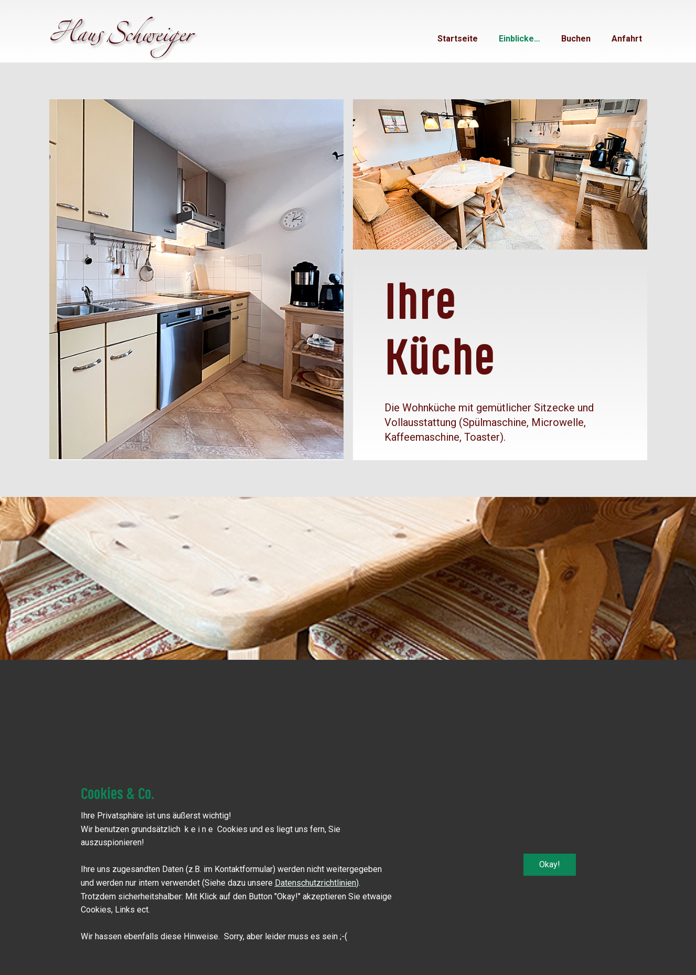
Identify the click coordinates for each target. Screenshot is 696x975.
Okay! (549, 864)
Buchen (576, 39)
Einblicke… (519, 39)
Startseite (457, 39)
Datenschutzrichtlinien (315, 883)
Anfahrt (627, 39)
